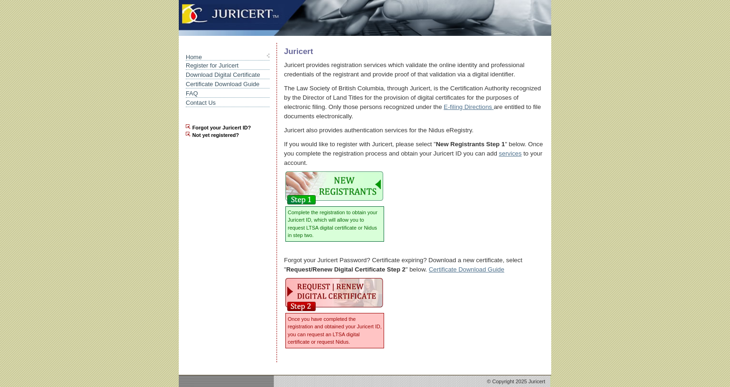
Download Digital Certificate (223, 74)
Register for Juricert (212, 65)
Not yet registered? (215, 135)
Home (194, 57)
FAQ (192, 93)
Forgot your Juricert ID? (221, 127)
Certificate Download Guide (222, 84)
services (510, 153)
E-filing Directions (468, 106)
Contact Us (201, 102)
